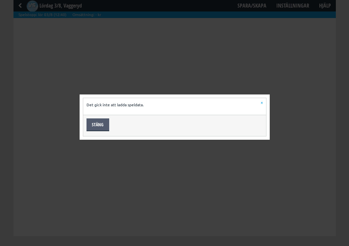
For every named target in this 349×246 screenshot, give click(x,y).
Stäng (98, 124)
